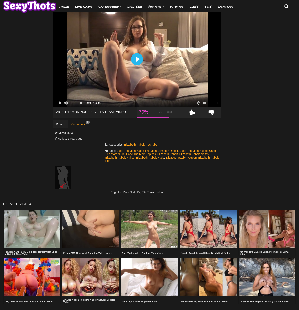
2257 (193, 7)
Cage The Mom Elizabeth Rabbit (173, 142)
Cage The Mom (141, 142)
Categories (108, 7)
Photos (176, 7)
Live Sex (134, 7)
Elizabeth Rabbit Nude (196, 149)
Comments (80, 126)
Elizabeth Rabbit (149, 136)
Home (64, 7)
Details (60, 127)
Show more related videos (149, 303)
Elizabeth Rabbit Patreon (136, 152)
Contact (225, 7)
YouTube (166, 136)
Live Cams (83, 7)
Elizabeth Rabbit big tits (135, 149)
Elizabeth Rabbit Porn (166, 152)
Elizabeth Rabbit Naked (166, 149)
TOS (208, 7)
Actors (155, 7)
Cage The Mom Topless (173, 146)
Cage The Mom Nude (143, 146)
